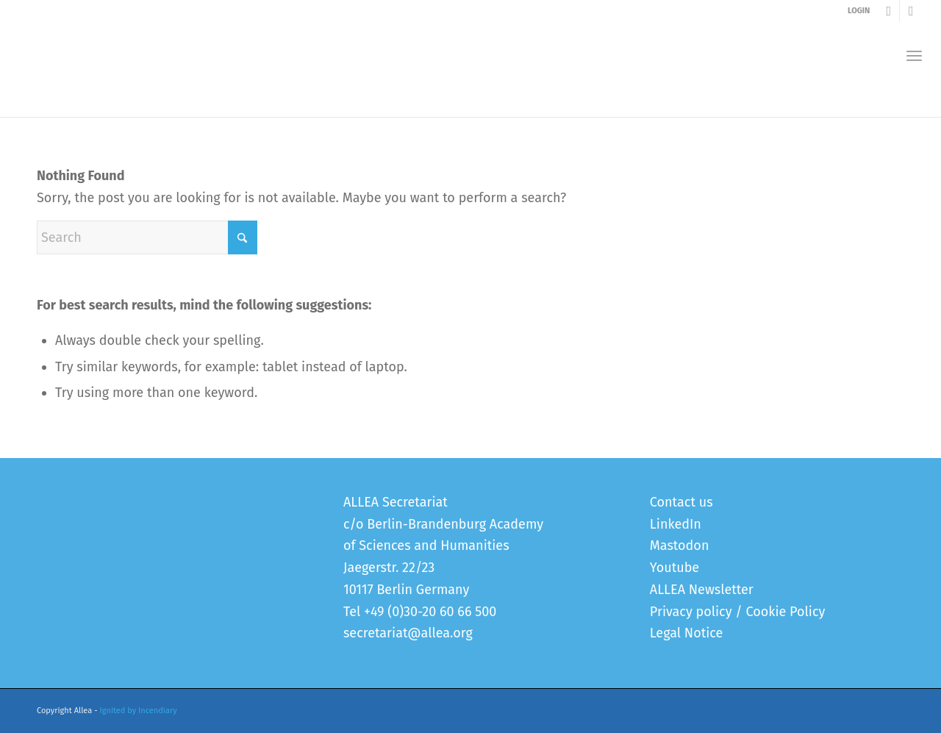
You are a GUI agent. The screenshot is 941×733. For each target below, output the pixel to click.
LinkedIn (675, 524)
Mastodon (679, 545)
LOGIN (859, 10)
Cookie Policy (785, 612)
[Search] (147, 237)
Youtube (674, 567)
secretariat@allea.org (408, 633)
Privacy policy (691, 612)
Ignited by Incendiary (138, 710)
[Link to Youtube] (888, 11)
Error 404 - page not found (107, 102)
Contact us (681, 502)
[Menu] (914, 55)
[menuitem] (914, 55)
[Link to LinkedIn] (911, 11)
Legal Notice (686, 633)
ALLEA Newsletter (702, 590)
